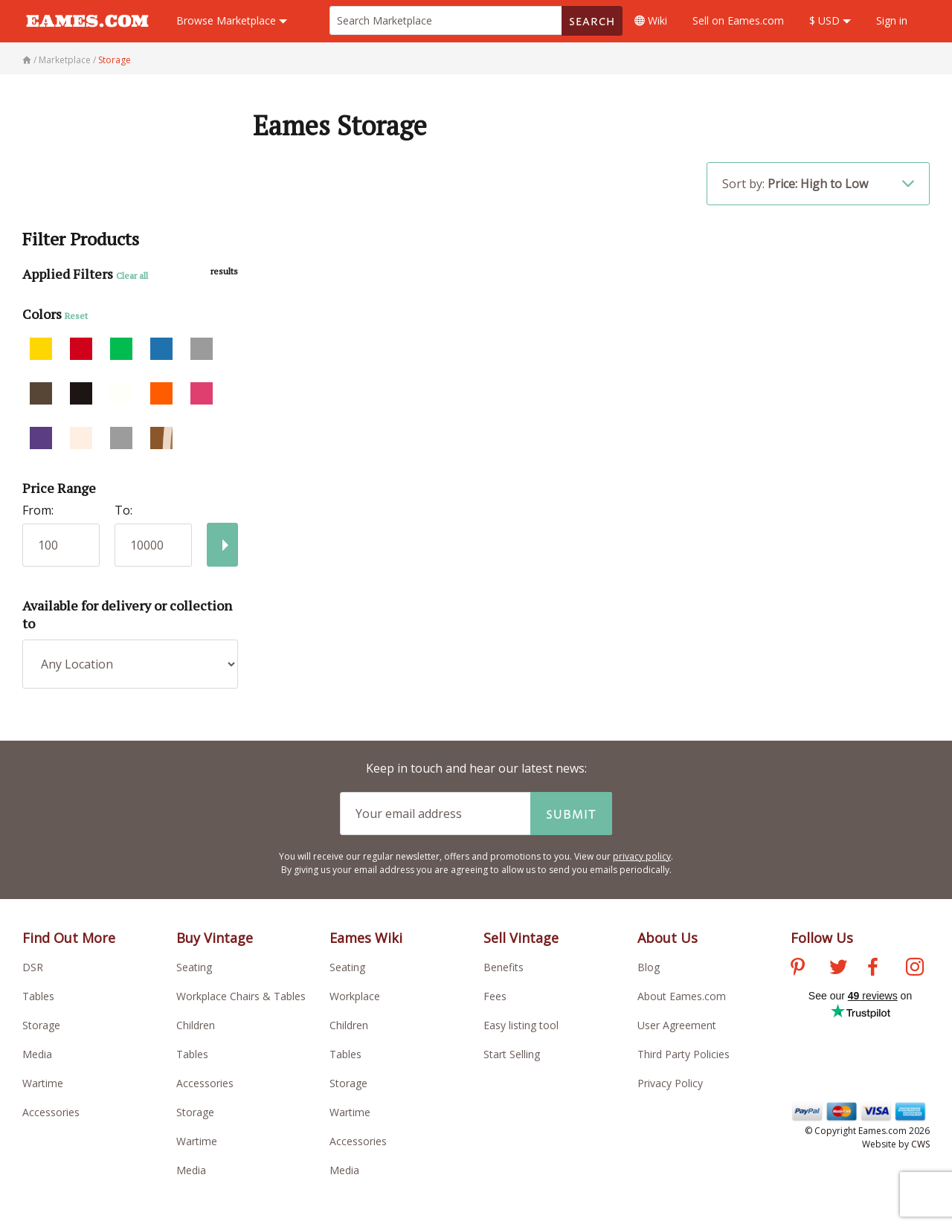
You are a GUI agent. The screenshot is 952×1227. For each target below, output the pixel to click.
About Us (667, 938)
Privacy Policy (670, 1083)
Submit (571, 813)
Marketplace (231, 20)
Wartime (42, 1083)
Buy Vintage (214, 938)
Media (37, 1054)
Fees (494, 996)
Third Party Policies (683, 1054)
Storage (41, 1025)
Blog (648, 967)
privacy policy (642, 856)
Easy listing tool (521, 1025)
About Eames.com (681, 996)
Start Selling (511, 1054)
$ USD (830, 20)
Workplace (354, 996)
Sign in (891, 20)
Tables (38, 996)
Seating (194, 967)
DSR (32, 967)
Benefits (503, 967)
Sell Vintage (521, 938)
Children (195, 1025)
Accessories (51, 1112)
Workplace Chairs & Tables (241, 996)
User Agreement (676, 1025)
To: (123, 510)
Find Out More (68, 938)
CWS (920, 1144)
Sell (738, 20)
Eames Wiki (365, 938)
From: (38, 510)
